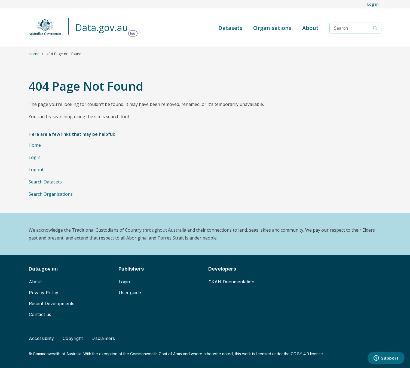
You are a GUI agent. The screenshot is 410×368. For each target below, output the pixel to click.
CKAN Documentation (231, 281)
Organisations (272, 28)
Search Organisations (51, 194)
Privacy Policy (43, 292)
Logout (36, 170)
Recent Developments (51, 303)
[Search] (375, 28)
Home (34, 53)
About (310, 28)
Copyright (73, 338)
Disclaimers (103, 338)
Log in (373, 4)
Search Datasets (45, 182)
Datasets (230, 28)
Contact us (40, 314)
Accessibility (41, 338)
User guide (130, 292)
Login (34, 157)
